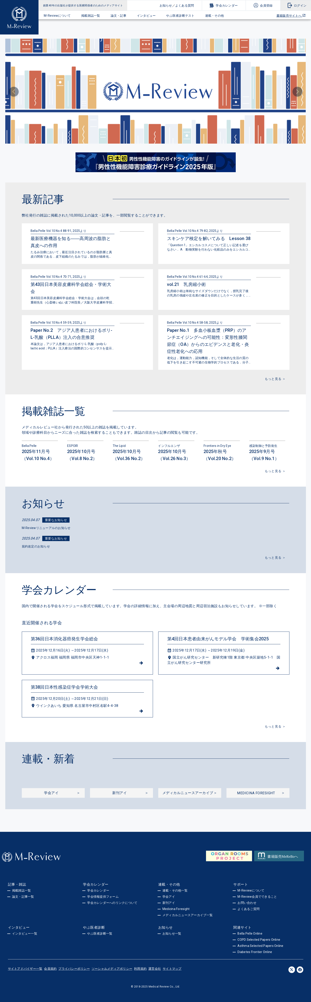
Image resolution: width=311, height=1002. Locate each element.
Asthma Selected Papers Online (260, 946)
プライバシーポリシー (74, 968)
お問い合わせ (246, 903)
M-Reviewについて (57, 15)
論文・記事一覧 (23, 896)
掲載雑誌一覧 (90, 15)
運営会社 (154, 968)
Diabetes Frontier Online (254, 952)
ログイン (300, 5)
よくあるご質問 (248, 909)
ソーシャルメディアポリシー (112, 968)
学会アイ (168, 896)
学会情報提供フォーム (103, 896)
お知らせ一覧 (171, 933)
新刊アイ (168, 903)
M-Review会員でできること (257, 896)
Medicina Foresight (176, 909)
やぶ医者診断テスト (180, 15)
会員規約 (50, 968)
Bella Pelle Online (249, 933)
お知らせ (166, 5)
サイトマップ (172, 968)
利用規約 (140, 968)
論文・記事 (118, 15)
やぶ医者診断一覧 (99, 933)
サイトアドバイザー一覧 (25, 968)
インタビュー (146, 15)
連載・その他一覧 (175, 890)
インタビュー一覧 (24, 933)
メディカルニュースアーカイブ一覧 (187, 915)
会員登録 (266, 5)
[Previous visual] (14, 92)
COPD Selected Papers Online (258, 939)
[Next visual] (297, 92)
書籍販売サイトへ (291, 15)
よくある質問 (184, 5)
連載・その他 (214, 15)
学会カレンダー (227, 5)
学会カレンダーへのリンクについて (112, 903)
